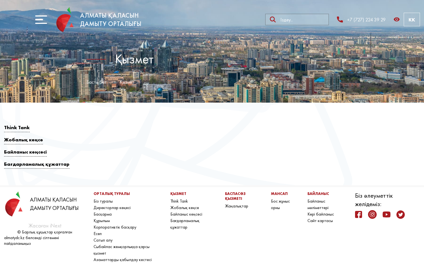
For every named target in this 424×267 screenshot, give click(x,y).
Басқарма (103, 214)
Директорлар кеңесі (112, 207)
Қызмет (127, 82)
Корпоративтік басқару (115, 227)
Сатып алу (103, 240)
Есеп (98, 233)
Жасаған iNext (44, 225)
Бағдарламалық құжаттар (36, 164)
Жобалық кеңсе (23, 139)
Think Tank (17, 127)
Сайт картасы (320, 220)
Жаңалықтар (236, 206)
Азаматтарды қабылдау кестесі (123, 259)
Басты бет (97, 82)
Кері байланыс (320, 214)
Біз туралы (103, 201)
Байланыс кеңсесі (25, 152)
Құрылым (102, 220)
